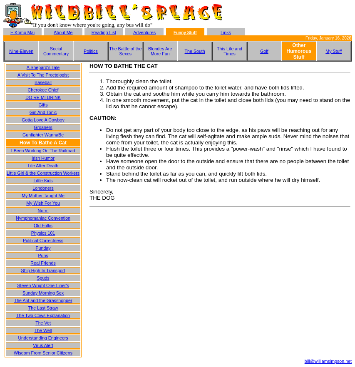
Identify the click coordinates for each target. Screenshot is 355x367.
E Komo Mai (22, 32)
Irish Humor (43, 158)
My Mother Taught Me (43, 195)
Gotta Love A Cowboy (43, 119)
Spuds (43, 277)
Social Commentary (56, 51)
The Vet (43, 322)
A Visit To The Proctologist (43, 74)
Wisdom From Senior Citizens (43, 352)
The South (195, 51)
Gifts (43, 104)
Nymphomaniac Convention (43, 218)
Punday (42, 247)
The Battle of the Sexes (125, 51)
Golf (264, 51)
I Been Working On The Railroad (43, 150)
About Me (63, 32)
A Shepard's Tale (43, 67)
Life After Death (43, 165)
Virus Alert (43, 345)
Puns (43, 255)
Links (226, 32)
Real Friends (42, 262)
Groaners (43, 127)
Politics (91, 51)
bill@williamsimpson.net (328, 361)
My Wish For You (43, 203)
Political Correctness (43, 240)
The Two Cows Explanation (43, 315)
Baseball (43, 82)
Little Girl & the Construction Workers (43, 173)
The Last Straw (43, 307)
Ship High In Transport (43, 270)
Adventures (144, 32)
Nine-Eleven (21, 51)
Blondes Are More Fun (160, 51)
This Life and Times (229, 51)
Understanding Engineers (43, 337)
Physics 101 (43, 233)
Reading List (104, 32)
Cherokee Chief (43, 89)
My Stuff (333, 51)
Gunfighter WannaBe (43, 134)
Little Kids (42, 180)
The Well (43, 330)
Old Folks (43, 225)
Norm (43, 210)
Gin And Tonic (43, 112)
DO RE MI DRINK (43, 97)
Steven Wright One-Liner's (43, 285)
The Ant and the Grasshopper (43, 300)
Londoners (42, 188)
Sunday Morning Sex (43, 292)
